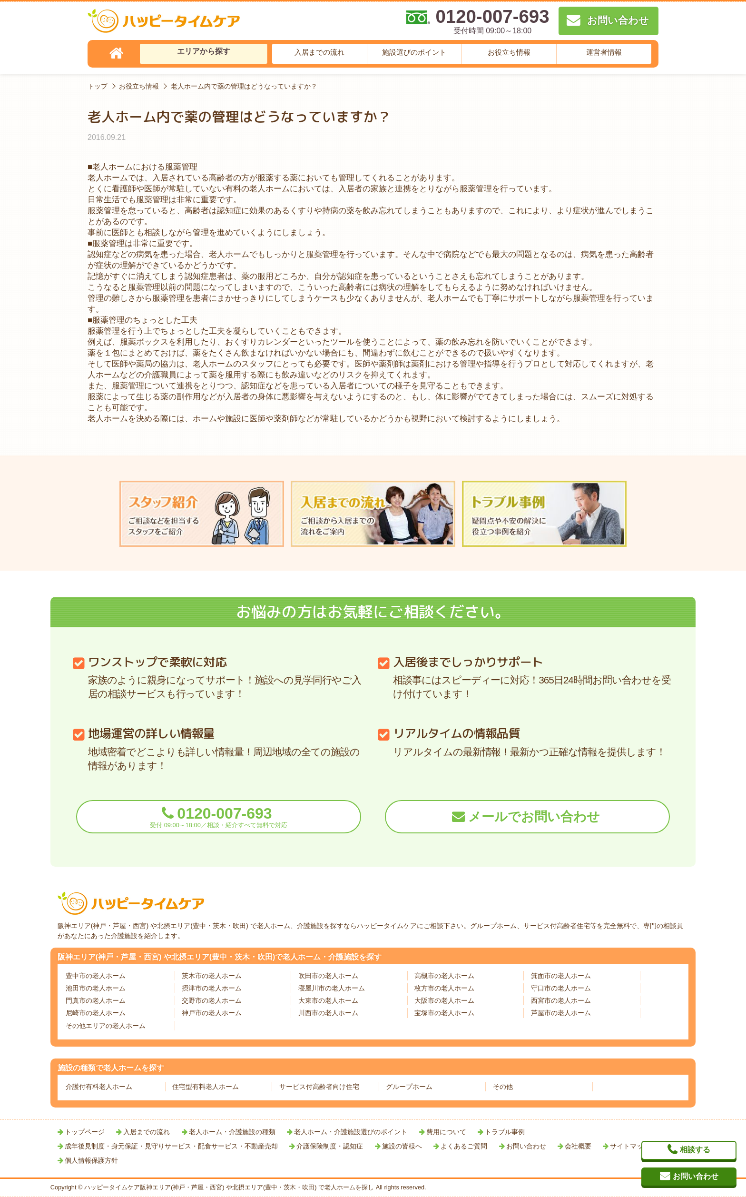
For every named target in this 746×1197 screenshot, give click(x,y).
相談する (695, 1150)
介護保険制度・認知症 (329, 1146)
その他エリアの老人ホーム (106, 1025)
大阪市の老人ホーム (444, 1000)
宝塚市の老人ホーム (444, 1013)
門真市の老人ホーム (96, 1000)
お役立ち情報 (509, 52)
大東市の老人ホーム (328, 1000)
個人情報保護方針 (91, 1160)
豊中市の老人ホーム (96, 975)
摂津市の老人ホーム (212, 988)
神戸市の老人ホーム (212, 1013)
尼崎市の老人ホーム (96, 1013)
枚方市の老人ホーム (444, 988)
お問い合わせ (526, 1146)
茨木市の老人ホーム (212, 975)
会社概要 (578, 1146)
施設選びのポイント (414, 52)
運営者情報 (604, 52)
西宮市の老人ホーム (561, 1000)
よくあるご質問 (464, 1146)
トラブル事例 (505, 1132)
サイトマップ (630, 1146)
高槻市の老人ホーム (444, 975)
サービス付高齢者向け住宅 (319, 1086)
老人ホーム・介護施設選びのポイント (350, 1132)
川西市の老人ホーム (328, 1013)
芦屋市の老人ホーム (561, 1013)
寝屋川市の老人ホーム (331, 988)
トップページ (85, 1132)
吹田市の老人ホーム (328, 975)
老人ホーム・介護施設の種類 (232, 1132)
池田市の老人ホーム (96, 988)
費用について (446, 1132)
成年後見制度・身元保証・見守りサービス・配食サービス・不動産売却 (171, 1146)
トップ (98, 86)
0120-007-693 (218, 817)
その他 (503, 1086)
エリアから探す (203, 51)
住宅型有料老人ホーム (205, 1086)
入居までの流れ (319, 52)
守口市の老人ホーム (561, 988)
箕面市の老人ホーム (561, 975)
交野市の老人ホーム (212, 1000)
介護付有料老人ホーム (99, 1086)
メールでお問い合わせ (534, 817)
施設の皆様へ (402, 1146)
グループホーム (409, 1086)
